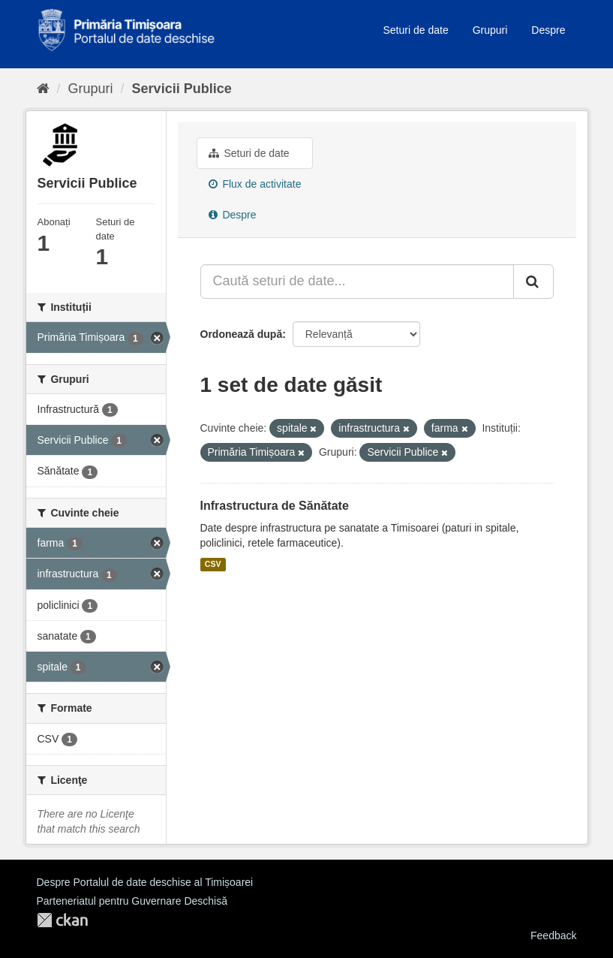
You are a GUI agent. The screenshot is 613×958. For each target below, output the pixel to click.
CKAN (62, 920)
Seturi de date (416, 30)
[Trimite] (533, 281)
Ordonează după (241, 334)
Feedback (553, 935)
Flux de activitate (255, 184)
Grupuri (490, 30)
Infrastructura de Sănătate (274, 505)
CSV (213, 564)
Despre (548, 30)
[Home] (43, 88)
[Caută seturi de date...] (357, 281)
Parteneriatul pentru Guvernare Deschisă (132, 901)
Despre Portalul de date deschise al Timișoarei (145, 882)
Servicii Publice (182, 88)
